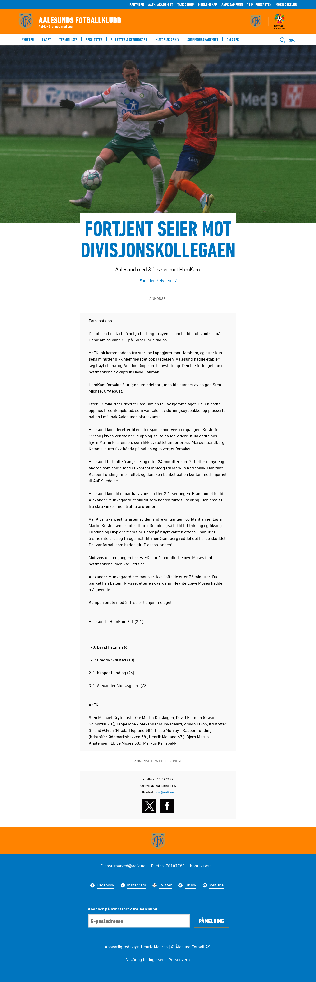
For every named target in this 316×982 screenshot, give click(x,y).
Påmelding (211, 920)
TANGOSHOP (185, 4)
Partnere (136, 4)
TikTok (190, 885)
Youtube (216, 885)
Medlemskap (207, 4)
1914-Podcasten (259, 4)
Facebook (105, 885)
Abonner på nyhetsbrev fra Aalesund (122, 908)
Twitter (165, 885)
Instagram (136, 885)
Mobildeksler (286, 4)
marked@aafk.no (129, 865)
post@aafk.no (164, 792)
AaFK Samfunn (232, 4)
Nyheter (166, 280)
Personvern (179, 959)
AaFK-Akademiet (160, 4)
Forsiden (147, 280)
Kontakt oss (200, 865)
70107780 (175, 865)
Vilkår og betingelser (145, 959)
